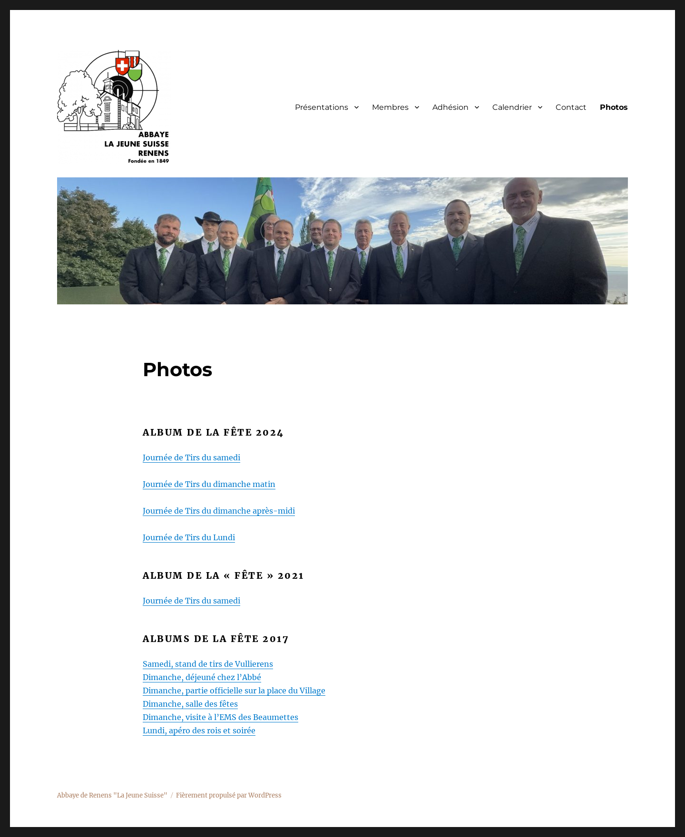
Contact (571, 107)
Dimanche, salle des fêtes (190, 704)
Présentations (321, 107)
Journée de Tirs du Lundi (189, 537)
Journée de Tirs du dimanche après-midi (219, 511)
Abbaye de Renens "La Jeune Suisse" (112, 795)
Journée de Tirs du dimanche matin (209, 484)
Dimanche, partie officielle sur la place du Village (234, 690)
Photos (614, 107)
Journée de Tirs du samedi (191, 457)
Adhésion (450, 107)
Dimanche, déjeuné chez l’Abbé (202, 677)
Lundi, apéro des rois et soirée (199, 730)
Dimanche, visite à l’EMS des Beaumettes (220, 717)
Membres (390, 107)
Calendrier (512, 107)
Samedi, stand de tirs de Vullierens (208, 664)
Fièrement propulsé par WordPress (229, 795)
